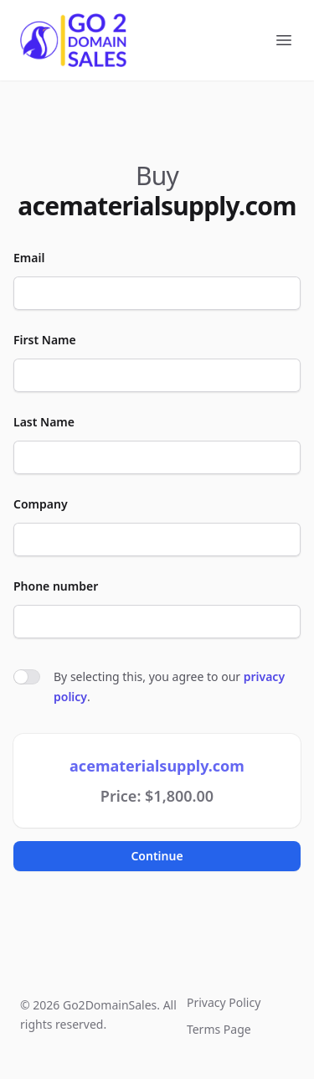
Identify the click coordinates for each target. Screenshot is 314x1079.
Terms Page (219, 1029)
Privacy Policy (223, 1002)
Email (28, 258)
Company (40, 504)
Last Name (44, 422)
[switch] (26, 676)
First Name (44, 340)
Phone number (55, 586)
